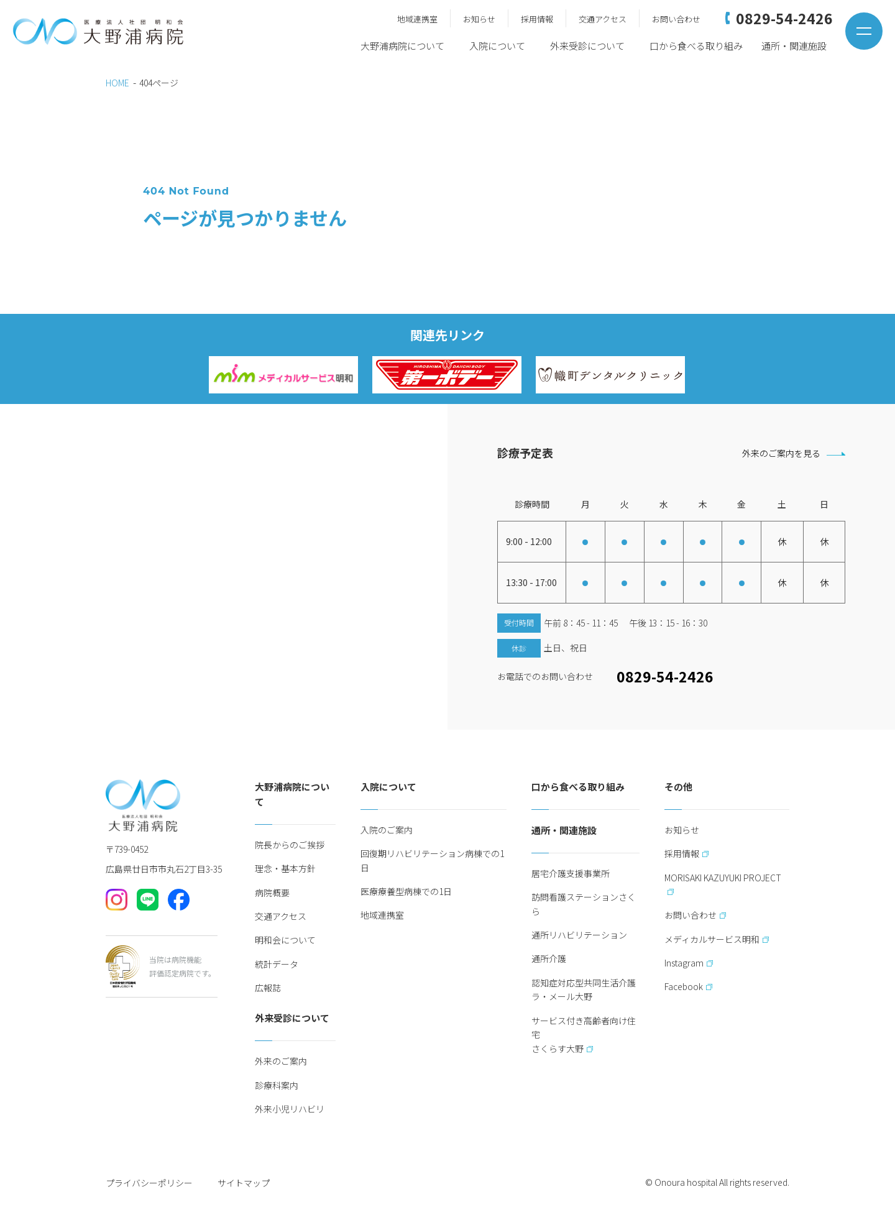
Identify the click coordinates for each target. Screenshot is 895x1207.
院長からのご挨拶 (289, 844)
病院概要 (272, 892)
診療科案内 (276, 1085)
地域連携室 (417, 19)
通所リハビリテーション (579, 935)
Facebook (683, 986)
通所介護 (548, 958)
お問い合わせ (676, 19)
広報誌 (268, 987)
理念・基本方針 (285, 868)
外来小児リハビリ (289, 1109)
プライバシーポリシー (149, 1183)
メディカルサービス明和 (712, 939)
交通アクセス (602, 19)
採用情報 (537, 19)
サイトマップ (244, 1183)
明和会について (285, 940)
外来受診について (587, 45)
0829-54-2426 (665, 676)
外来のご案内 (281, 1061)
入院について (497, 45)
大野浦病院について (402, 45)
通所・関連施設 (794, 45)
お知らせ (479, 19)
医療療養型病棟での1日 (406, 891)
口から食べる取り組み (696, 45)
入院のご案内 (386, 830)
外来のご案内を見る (781, 453)
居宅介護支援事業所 (570, 873)
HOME (117, 82)
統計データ (276, 964)
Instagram (684, 963)
